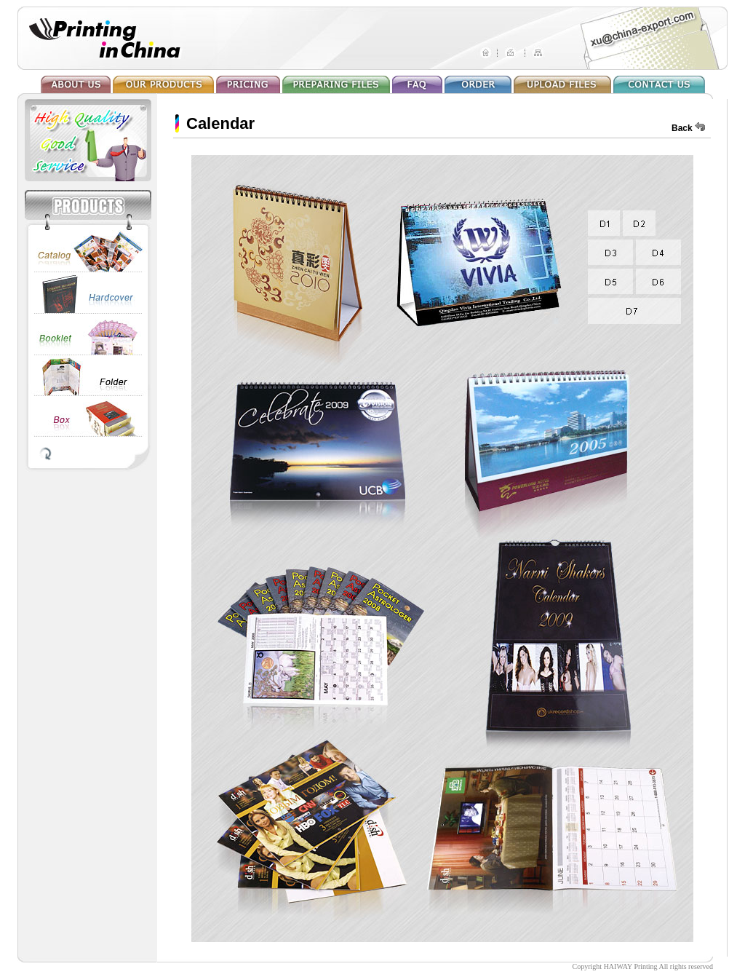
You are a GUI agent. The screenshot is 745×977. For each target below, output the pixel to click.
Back (682, 128)
